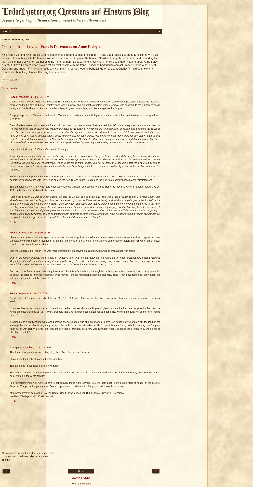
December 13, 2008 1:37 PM (33, 293)
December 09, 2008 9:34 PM (33, 97)
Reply (13, 222)
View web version (81, 477)
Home (81, 471)
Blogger (87, 483)
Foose (13, 97)
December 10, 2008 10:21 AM (34, 232)
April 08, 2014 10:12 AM (38, 347)
